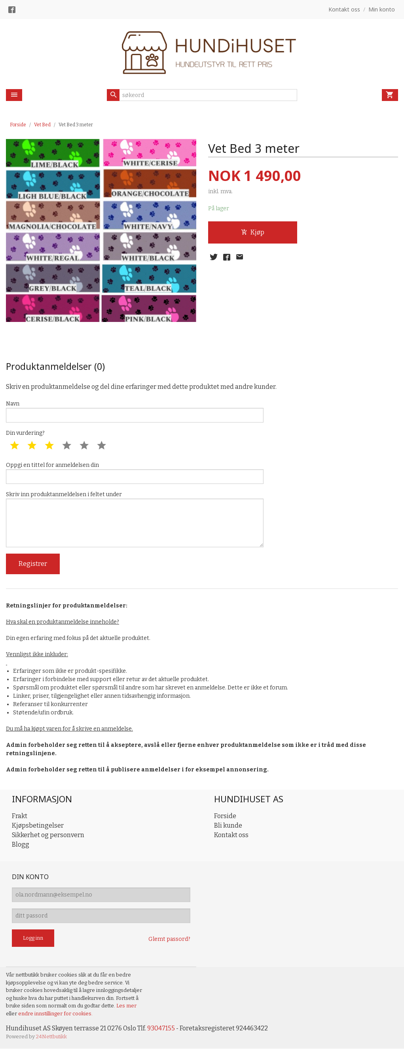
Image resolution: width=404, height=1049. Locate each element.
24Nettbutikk (51, 1037)
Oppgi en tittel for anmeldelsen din (135, 473)
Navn (135, 411)
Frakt (19, 816)
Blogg (20, 844)
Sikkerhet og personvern (48, 835)
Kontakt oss (231, 835)
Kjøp (252, 232)
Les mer (126, 1006)
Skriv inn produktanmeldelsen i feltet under (135, 519)
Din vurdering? (25, 433)
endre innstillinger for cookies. (55, 1014)
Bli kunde (228, 825)
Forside (18, 125)
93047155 (161, 1028)
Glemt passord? (169, 939)
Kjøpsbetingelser (38, 825)
